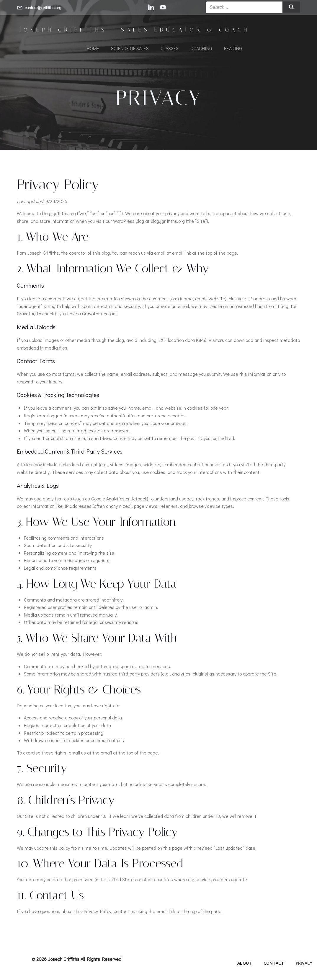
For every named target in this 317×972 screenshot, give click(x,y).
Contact (274, 965)
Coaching (201, 49)
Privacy (304, 965)
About (244, 965)
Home (93, 49)
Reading (233, 49)
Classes (170, 49)
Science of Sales (130, 49)
